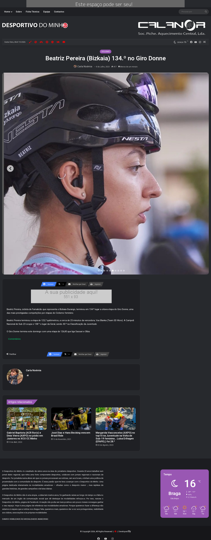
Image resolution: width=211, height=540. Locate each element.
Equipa (46, 12)
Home (7, 12)
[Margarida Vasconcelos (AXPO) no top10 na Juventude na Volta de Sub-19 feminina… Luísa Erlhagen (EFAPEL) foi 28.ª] (116, 417)
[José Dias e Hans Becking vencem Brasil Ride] (71, 417)
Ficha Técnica (32, 12)
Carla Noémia (85, 66)
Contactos (59, 12)
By (129, 529)
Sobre (19, 12)
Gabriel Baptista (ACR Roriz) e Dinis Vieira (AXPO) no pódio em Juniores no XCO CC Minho (25, 434)
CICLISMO (105, 51)
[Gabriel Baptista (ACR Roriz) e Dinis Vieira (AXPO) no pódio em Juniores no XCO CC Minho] (27, 417)
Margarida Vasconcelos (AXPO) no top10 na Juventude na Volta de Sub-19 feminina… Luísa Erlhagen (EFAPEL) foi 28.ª (115, 435)
